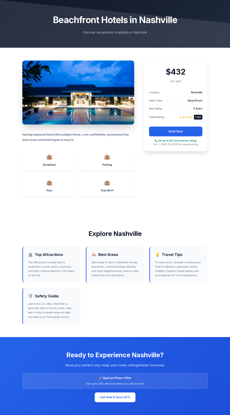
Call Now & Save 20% (115, 397)
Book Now (176, 131)
